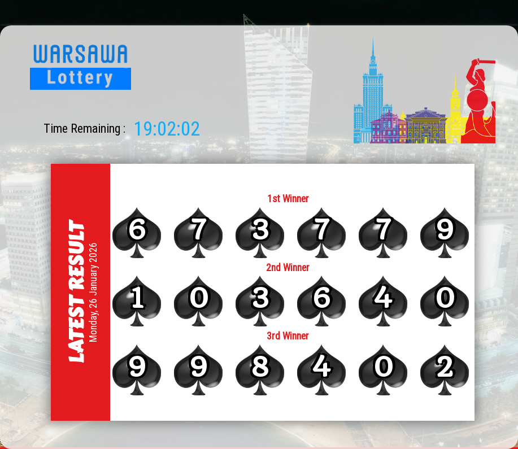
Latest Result (75, 292)
